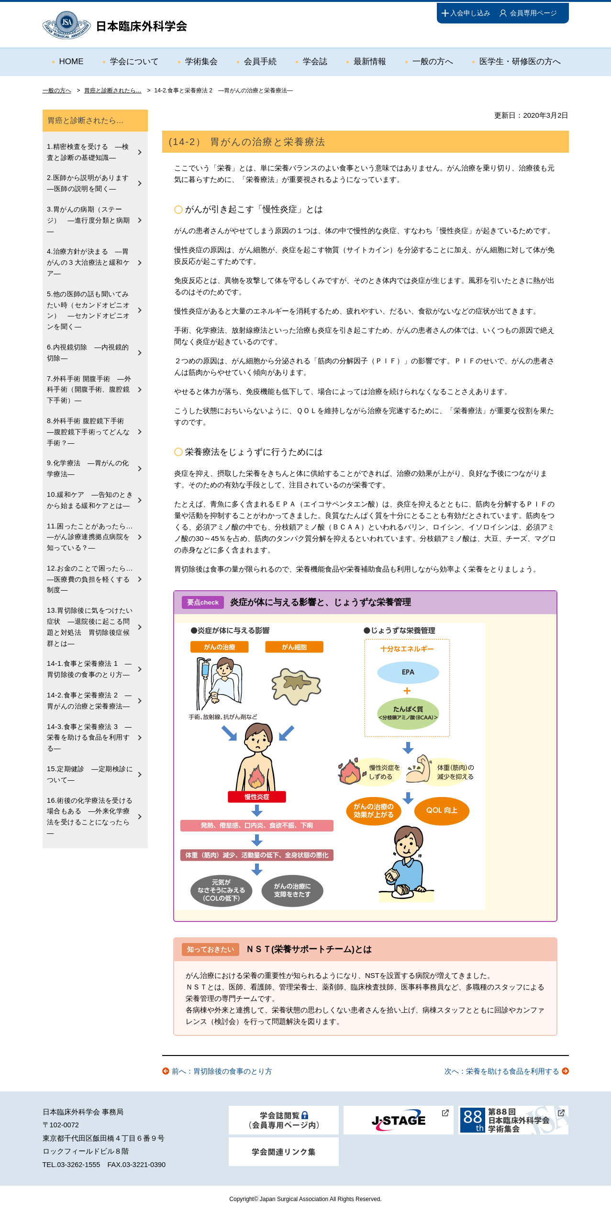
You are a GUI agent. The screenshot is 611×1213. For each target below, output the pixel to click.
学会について (134, 60)
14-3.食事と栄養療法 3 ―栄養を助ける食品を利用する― (89, 729)
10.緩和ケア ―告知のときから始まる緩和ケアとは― (90, 495)
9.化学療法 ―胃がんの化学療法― (88, 464)
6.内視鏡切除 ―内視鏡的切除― (88, 349)
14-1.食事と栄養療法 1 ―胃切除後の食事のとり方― (89, 662)
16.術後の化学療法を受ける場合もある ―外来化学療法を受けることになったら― (90, 807)
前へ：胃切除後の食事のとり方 (222, 1071)
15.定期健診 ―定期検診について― (90, 766)
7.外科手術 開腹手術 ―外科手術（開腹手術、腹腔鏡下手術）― (89, 386)
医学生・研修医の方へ (520, 60)
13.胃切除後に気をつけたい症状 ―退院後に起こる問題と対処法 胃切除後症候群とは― (90, 620)
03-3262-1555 (78, 1164)
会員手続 (260, 60)
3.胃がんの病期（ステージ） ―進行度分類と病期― (88, 219)
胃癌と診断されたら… (113, 90)
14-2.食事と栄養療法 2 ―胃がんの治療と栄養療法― (89, 693)
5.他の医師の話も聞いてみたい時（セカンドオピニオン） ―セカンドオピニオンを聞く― (88, 308)
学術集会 (201, 60)
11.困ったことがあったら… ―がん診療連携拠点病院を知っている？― (93, 531)
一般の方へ (432, 60)
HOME (71, 60)
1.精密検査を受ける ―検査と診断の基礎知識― (88, 152)
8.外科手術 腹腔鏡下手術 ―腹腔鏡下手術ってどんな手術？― (89, 427)
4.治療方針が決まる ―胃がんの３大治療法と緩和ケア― (88, 261)
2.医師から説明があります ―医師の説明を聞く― (91, 183)
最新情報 (370, 60)
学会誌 (315, 60)
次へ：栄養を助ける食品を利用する (501, 1071)
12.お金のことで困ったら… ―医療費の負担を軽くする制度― (93, 573)
